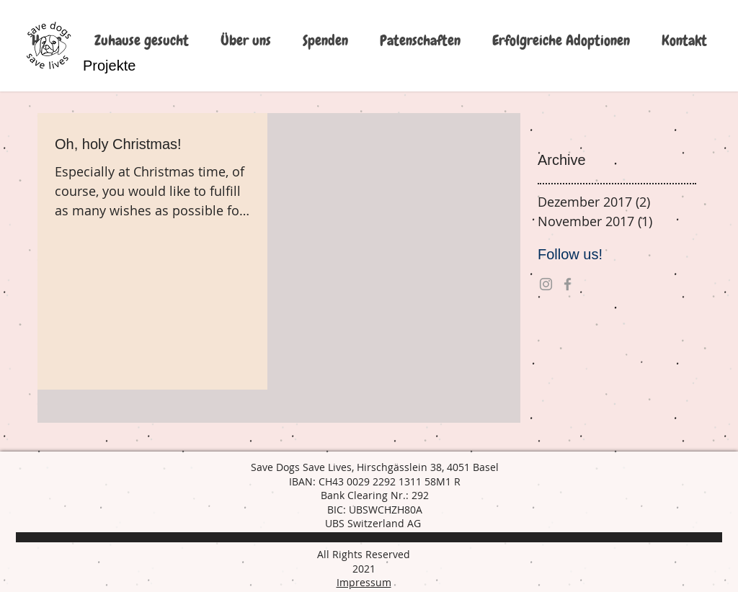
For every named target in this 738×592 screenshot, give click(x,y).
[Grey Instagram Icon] (546, 284)
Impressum (364, 582)
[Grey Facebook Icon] (567, 284)
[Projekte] (109, 65)
